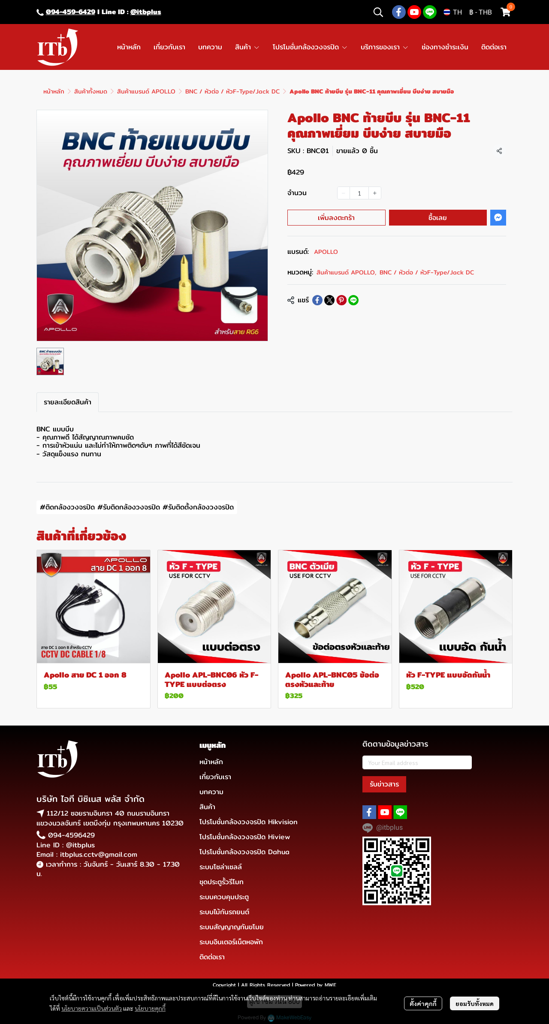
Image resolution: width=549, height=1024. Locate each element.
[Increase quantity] (375, 193)
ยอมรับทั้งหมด (474, 1003)
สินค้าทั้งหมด (90, 91)
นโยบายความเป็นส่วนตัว (91, 1008)
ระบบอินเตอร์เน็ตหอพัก (231, 942)
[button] (378, 12)
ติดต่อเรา (212, 957)
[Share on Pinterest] (341, 300)
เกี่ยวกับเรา (215, 776)
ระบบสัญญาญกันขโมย (231, 927)
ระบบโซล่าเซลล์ (220, 866)
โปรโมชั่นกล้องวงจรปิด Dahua (244, 851)
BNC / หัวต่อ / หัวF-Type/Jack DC (232, 91)
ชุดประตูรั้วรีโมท (221, 881)
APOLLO (326, 251)
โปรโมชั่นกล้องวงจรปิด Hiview (244, 836)
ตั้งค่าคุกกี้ (423, 1003)
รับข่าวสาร (384, 784)
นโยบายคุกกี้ (150, 1008)
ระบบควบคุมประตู (224, 896)
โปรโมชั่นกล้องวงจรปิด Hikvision (248, 821)
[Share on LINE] (353, 300)
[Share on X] (329, 300)
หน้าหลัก (53, 91)
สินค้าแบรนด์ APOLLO (146, 91)
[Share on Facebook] (317, 300)
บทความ (211, 791)
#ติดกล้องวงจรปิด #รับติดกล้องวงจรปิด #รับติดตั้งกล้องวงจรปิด (137, 507)
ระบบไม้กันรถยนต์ (224, 912)
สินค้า (207, 806)
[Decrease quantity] (344, 193)
